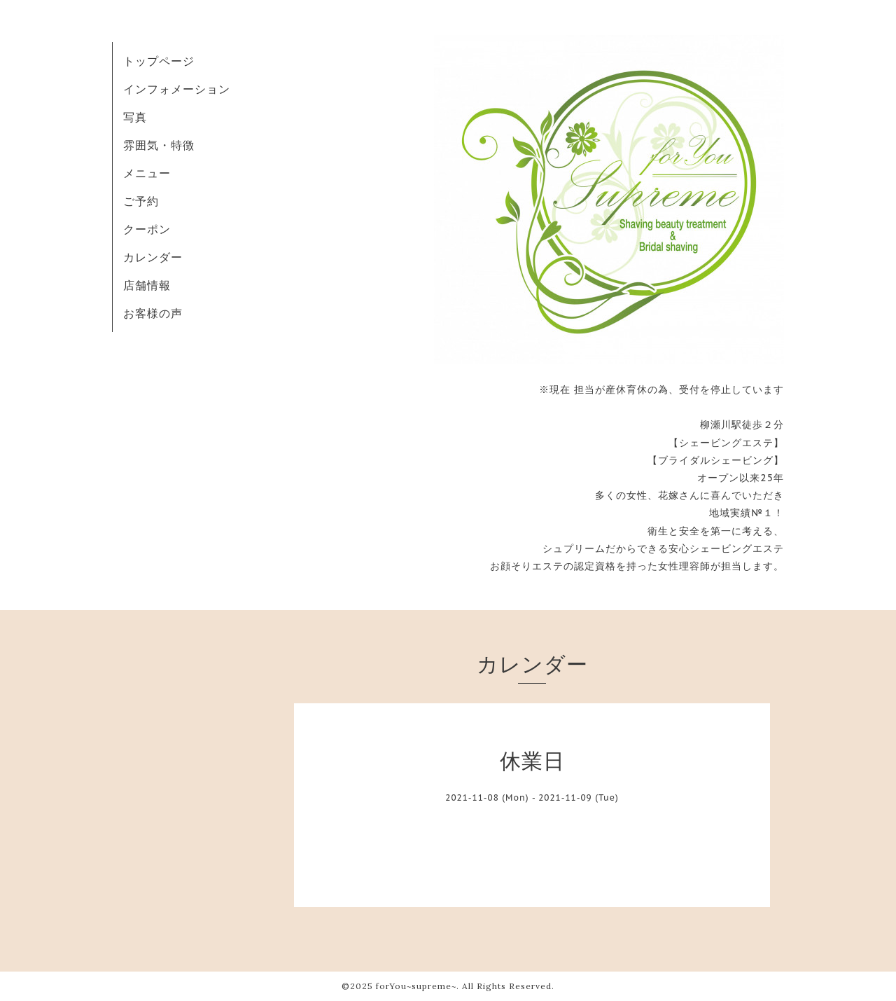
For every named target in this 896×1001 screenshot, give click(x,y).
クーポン (147, 229)
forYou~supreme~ (416, 986)
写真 (135, 117)
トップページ (159, 61)
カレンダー (153, 257)
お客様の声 (153, 313)
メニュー (147, 173)
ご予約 (141, 201)
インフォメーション (176, 89)
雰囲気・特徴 (159, 145)
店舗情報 (147, 285)
